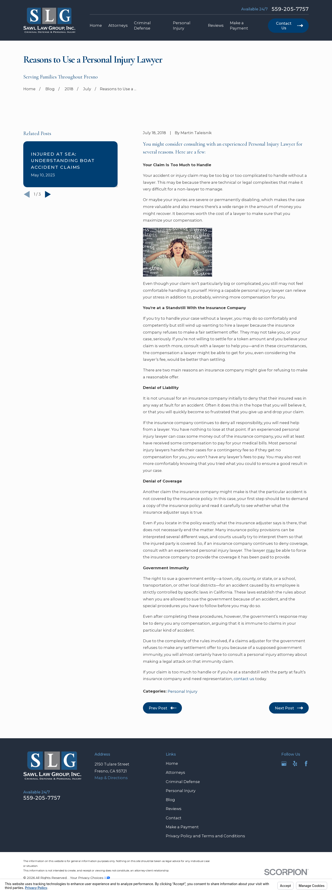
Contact (173, 818)
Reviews (173, 808)
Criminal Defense (183, 781)
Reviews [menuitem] (216, 25)
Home (172, 763)
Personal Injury (182, 691)
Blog (170, 799)
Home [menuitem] (96, 25)
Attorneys (175, 772)
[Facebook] (306, 763)
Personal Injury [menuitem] (181, 25)
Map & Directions (111, 777)
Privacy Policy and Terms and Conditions (205, 836)
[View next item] (47, 194)
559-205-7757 (290, 9)
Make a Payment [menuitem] (239, 25)
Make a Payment (182, 827)
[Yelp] (295, 763)
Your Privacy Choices (90, 878)
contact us (244, 678)
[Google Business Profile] (284, 763)
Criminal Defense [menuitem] (142, 25)
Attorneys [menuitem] (118, 25)
